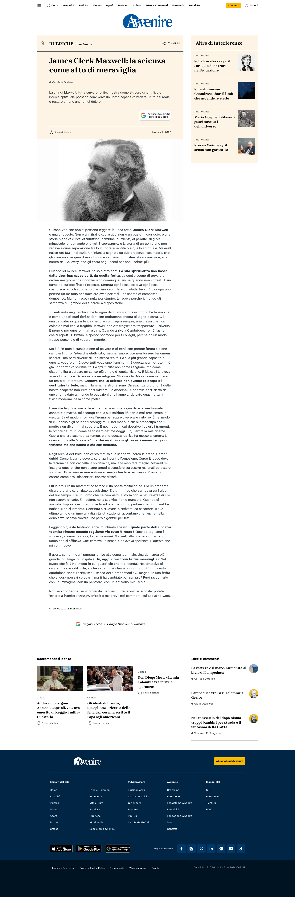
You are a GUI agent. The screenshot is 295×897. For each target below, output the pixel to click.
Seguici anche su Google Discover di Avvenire (110, 624)
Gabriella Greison (63, 82)
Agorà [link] (110, 5)
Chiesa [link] (137, 5)
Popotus (133, 809)
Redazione (173, 796)
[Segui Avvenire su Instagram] (191, 848)
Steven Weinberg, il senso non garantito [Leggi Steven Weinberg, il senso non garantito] (211, 147)
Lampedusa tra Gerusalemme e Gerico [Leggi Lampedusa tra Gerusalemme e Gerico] (217, 695)
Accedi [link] (251, 5)
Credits (156, 868)
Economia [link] (178, 5)
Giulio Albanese (204, 703)
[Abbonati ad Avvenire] (229, 761)
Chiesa (54, 828)
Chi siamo (173, 790)
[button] (39, 5)
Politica (54, 803)
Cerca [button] (52, 5)
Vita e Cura (96, 803)
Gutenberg (134, 803)
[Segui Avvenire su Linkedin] (211, 848)
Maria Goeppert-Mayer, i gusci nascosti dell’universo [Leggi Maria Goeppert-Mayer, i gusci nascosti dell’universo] (215, 121)
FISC (209, 809)
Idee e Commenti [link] (157, 5)
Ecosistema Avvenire (179, 803)
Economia (96, 796)
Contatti (172, 828)
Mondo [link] (97, 5)
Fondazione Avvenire (179, 816)
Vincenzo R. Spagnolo (207, 733)
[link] (233, 5)
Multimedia (96, 822)
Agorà (53, 816)
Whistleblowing (137, 868)
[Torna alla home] (42, 43)
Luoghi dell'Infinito (139, 822)
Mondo (54, 809)
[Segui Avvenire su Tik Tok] (241, 848)
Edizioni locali (136, 790)
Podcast (55, 822)
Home (53, 790)
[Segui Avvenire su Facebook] (181, 848)
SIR (208, 790)
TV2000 (211, 803)
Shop (170, 822)
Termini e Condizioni (63, 868)
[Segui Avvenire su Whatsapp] (221, 848)
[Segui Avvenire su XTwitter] (201, 848)
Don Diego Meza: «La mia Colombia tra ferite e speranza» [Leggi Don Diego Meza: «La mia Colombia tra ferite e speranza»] (158, 682)
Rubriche (95, 816)
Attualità (55, 796)
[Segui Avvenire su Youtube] (231, 848)
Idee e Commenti (100, 790)
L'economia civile (138, 796)
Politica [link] (83, 5)
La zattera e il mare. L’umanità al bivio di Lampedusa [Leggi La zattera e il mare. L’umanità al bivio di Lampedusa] (218, 670)
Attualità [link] (68, 5)
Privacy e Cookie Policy (92, 868)
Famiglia (95, 809)
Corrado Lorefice (204, 678)
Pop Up (132, 816)
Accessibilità (117, 868)
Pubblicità (173, 809)
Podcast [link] (123, 5)
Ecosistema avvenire (102, 828)
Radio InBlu (213, 796)
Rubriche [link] (194, 5)
